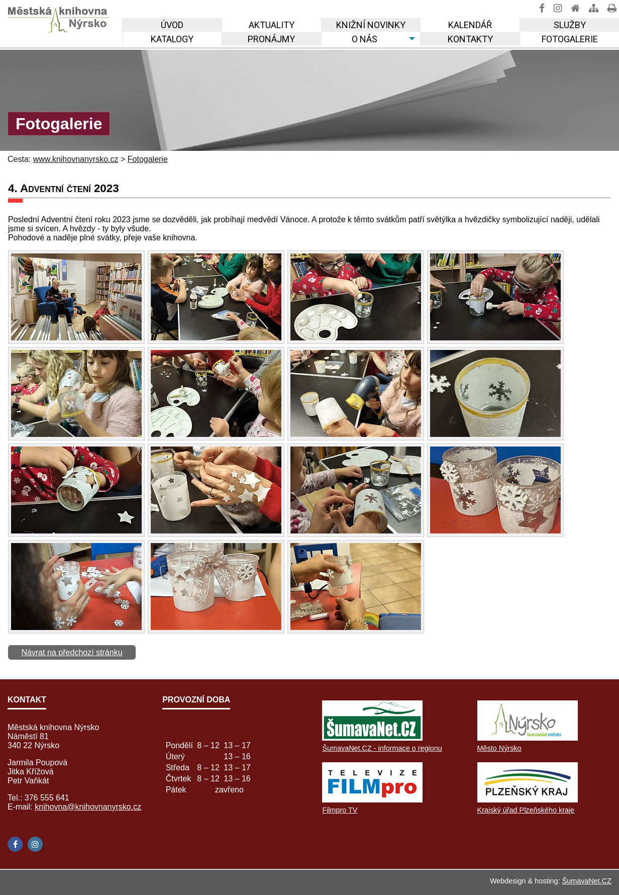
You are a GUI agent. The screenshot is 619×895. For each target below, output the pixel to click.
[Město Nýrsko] (527, 738)
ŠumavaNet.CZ (586, 881)
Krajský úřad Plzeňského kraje (526, 810)
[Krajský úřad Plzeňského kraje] (527, 799)
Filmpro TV (339, 810)
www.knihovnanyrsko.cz (76, 159)
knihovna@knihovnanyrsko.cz (88, 806)
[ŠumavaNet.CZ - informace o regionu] (372, 738)
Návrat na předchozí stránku (72, 652)
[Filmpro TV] (372, 799)
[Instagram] (35, 844)
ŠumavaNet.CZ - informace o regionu (382, 748)
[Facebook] (15, 844)
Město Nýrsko (499, 748)
